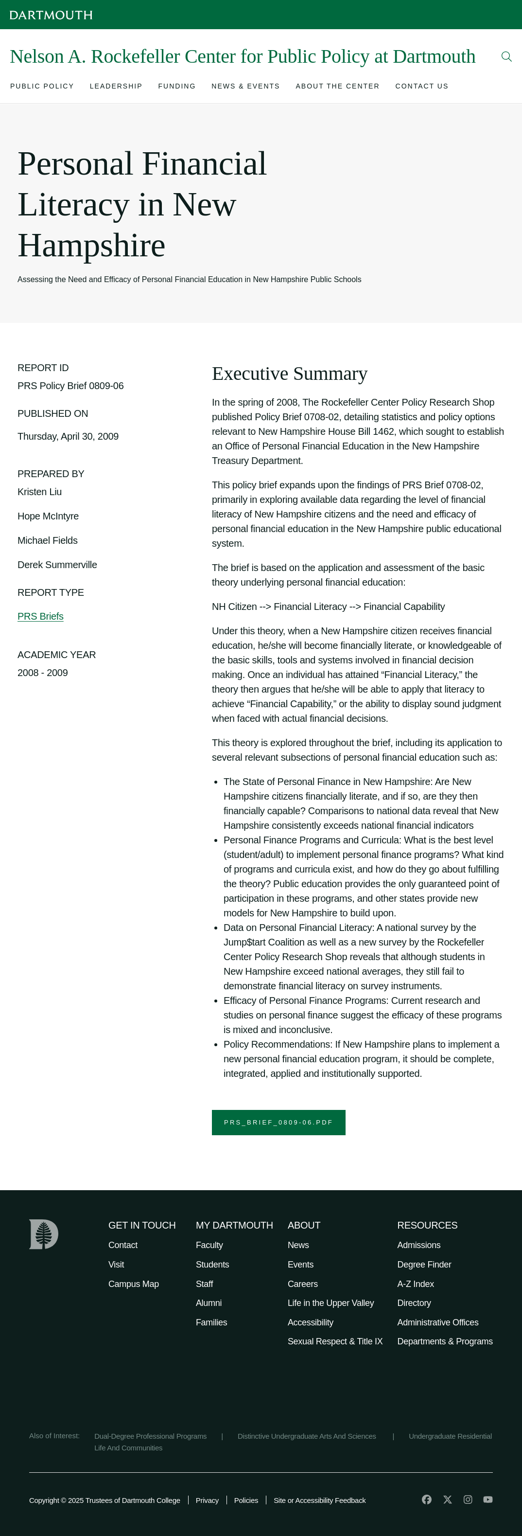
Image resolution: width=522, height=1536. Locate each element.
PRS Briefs (40, 616)
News (298, 1245)
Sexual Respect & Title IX (335, 1341)
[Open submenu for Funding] (177, 88)
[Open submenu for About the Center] (338, 88)
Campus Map (133, 1284)
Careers (303, 1284)
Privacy (207, 1500)
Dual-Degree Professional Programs (150, 1436)
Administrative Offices (438, 1322)
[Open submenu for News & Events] (245, 88)
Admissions (419, 1245)
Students (212, 1264)
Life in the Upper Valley (331, 1303)
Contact (123, 1245)
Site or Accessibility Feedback (319, 1500)
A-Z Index (416, 1284)
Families (211, 1322)
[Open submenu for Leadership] (116, 88)
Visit (116, 1264)
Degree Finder (425, 1264)
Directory (414, 1303)
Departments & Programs (445, 1341)
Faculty (209, 1245)
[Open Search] (507, 56)
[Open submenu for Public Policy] (42, 88)
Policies (246, 1500)
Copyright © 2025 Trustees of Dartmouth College (104, 1500)
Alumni (209, 1303)
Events (300, 1264)
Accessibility (310, 1322)
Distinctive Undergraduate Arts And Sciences (308, 1436)
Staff (204, 1284)
